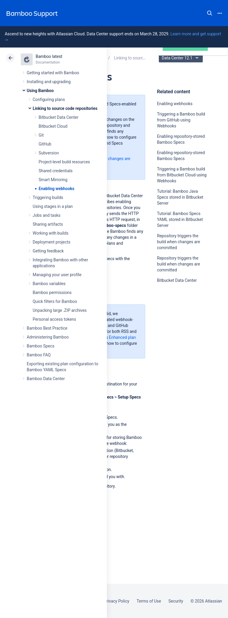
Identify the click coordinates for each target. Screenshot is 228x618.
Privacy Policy (116, 601)
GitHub (45, 144)
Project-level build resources (64, 161)
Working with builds (50, 233)
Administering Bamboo (48, 337)
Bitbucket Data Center (58, 117)
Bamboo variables (49, 283)
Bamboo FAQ (38, 355)
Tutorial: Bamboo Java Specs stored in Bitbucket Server (180, 197)
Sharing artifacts (48, 224)
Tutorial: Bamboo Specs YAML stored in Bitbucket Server (180, 219)
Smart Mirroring (53, 179)
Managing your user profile (57, 274)
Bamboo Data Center (46, 378)
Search (209, 13)
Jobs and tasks (47, 215)
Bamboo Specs (40, 346)
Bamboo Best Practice (47, 328)
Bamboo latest (49, 56)
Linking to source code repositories (65, 108)
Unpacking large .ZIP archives (60, 310)
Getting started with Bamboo (53, 72)
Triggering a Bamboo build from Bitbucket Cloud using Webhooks (182, 175)
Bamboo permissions (52, 292)
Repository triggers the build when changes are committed (178, 241)
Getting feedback (48, 251)
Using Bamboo (40, 90)
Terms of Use (149, 601)
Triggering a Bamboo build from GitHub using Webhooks (181, 120)
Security (175, 601)
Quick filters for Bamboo (55, 301)
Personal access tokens (54, 319)
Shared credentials (55, 170)
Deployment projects (51, 242)
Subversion (49, 153)
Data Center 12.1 (181, 58)
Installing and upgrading (49, 81)
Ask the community (177, 338)
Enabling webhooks (56, 188)
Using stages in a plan (53, 206)
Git (41, 135)
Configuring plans (49, 99)
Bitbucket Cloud (53, 126)
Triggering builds (48, 197)
